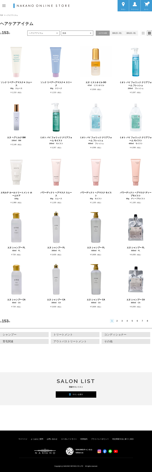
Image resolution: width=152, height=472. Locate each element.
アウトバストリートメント (70, 341)
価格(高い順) (131, 33)
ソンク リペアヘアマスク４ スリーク (56, 83)
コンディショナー (115, 334)
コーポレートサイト (69, 439)
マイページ (22, 439)
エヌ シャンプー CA (16, 300)
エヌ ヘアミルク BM (16, 137)
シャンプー (9, 334)
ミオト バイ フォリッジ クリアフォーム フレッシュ (136, 83)
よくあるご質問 (37, 439)
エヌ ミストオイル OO (96, 82)
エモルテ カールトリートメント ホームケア (16, 194)
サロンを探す (77, 394)
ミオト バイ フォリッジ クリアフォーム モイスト (56, 139)
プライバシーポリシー (100, 439)
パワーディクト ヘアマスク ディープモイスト (135, 194)
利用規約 (84, 439)
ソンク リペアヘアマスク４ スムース (16, 83)
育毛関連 (8, 341)
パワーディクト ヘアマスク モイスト (96, 194)
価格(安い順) (117, 33)
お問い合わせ (52, 439)
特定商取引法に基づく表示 (123, 439)
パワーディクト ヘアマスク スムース (56, 194)
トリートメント (63, 334)
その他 (108, 341)
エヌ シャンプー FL (16, 247)
